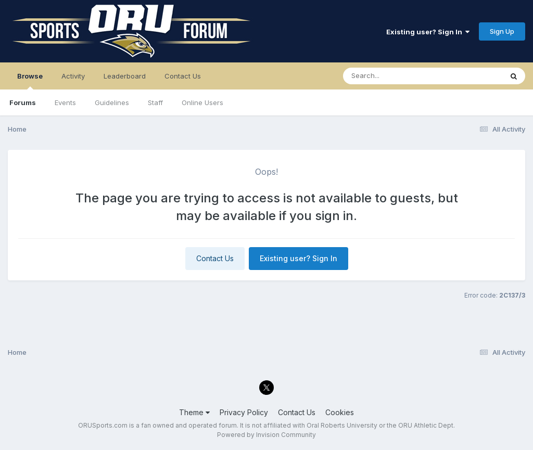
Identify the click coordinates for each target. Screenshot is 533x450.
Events (65, 102)
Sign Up (502, 31)
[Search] (394, 76)
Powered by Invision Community (266, 435)
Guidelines (112, 102)
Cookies (339, 412)
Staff (155, 102)
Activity (73, 76)
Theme (194, 412)
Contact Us (182, 76)
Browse (30, 80)
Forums (22, 102)
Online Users (202, 102)
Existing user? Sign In (427, 32)
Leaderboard (125, 76)
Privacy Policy (244, 412)
